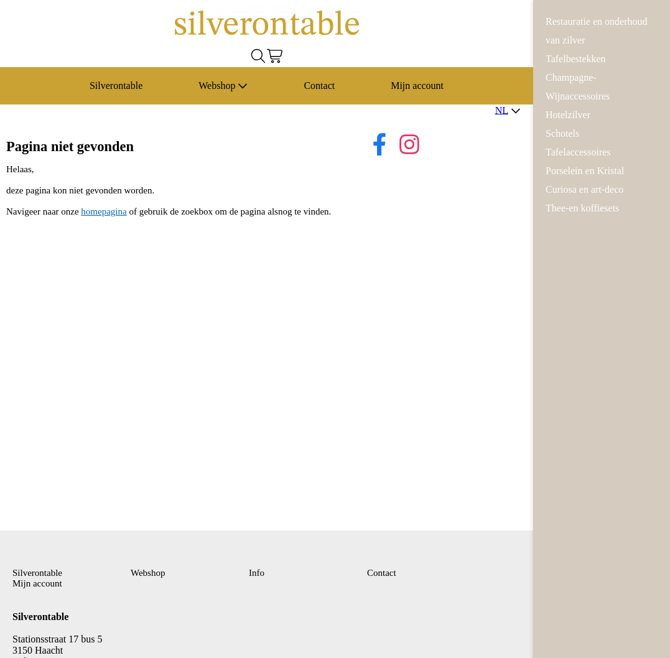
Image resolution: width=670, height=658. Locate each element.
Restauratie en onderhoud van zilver (597, 30)
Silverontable (116, 85)
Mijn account (417, 85)
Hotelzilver (568, 114)
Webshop (223, 85)
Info (256, 573)
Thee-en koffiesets (582, 208)
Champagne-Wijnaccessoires (578, 86)
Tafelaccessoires (578, 152)
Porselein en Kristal (585, 170)
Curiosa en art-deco (584, 189)
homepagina (103, 211)
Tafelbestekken (576, 58)
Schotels (562, 133)
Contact (319, 85)
